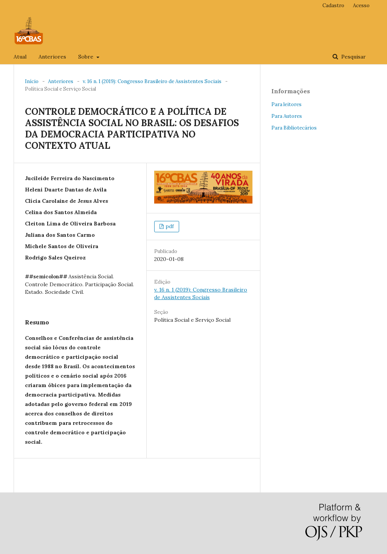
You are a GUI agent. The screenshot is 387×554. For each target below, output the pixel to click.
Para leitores (286, 104)
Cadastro (333, 5)
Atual (20, 56)
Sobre (86, 56)
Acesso (361, 5)
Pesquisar (353, 56)
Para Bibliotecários (294, 128)
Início (32, 81)
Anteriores (52, 56)
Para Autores (286, 116)
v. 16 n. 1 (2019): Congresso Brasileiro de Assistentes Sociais (152, 81)
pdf (169, 226)
